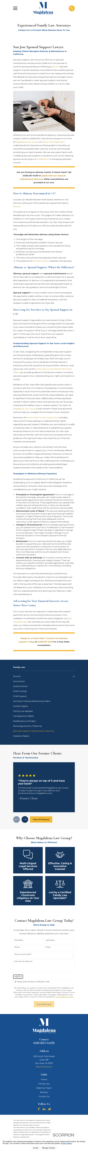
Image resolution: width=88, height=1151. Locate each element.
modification (43, 159)
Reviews (44, 1092)
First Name (18, 941)
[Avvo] (49, 1109)
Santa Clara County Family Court (43, 417)
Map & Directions (44, 1067)
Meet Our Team (44, 1088)
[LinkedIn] (44, 1109)
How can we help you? (23, 962)
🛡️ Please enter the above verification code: (32, 982)
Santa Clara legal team (54, 142)
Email (48, 948)
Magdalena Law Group (27, 142)
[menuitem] (42, 676)
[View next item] (25, 819)
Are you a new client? (23, 955)
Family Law (44, 1084)
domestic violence (41, 261)
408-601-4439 (44, 1043)
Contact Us (44, 1097)
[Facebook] (38, 1109)
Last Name (50, 941)
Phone (17, 948)
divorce (55, 66)
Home (44, 1080)
